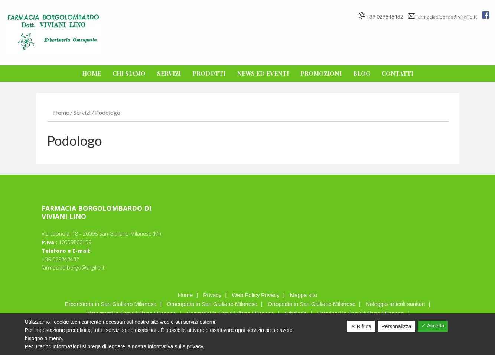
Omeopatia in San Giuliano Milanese (212, 304)
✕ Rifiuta (361, 326)
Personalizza (396, 326)
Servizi (82, 112)
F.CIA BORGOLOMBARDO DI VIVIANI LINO (53, 32)
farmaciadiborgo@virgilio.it (447, 16)
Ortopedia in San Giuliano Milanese (311, 304)
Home (61, 112)
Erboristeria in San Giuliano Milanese (111, 304)
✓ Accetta (432, 326)
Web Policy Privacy (255, 295)
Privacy (212, 295)
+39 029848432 (384, 16)
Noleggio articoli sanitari (395, 304)
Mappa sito (303, 295)
